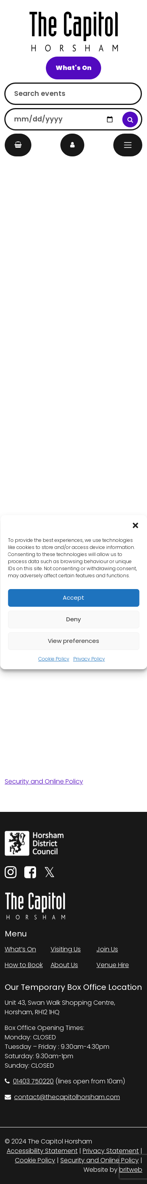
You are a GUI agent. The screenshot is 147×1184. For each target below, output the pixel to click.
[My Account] (72, 145)
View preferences (73, 641)
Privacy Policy (89, 658)
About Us (64, 964)
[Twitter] (49, 874)
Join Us (107, 949)
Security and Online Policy (44, 781)
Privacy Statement (111, 1150)
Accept (73, 597)
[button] (135, 525)
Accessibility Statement (42, 1150)
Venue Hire (112, 964)
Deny (73, 619)
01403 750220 (29, 1081)
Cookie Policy (53, 658)
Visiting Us (66, 949)
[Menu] (127, 145)
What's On (73, 67)
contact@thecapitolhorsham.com (62, 1096)
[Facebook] (30, 874)
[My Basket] (18, 145)
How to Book (24, 964)
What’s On (20, 949)
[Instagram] (10, 874)
